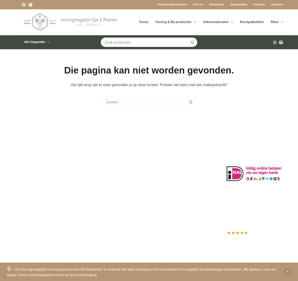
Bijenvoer (92, 192)
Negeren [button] (287, 271)
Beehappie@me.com (32, 204)
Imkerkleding (95, 205)
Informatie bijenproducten (172, 4)
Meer (277, 22)
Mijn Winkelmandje (170, 168)
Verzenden (259, 4)
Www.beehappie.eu (31, 198)
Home (143, 22)
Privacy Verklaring (100, 174)
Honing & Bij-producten (176, 22)
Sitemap (92, 211)
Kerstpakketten (252, 22)
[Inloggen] (275, 42)
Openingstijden (238, 4)
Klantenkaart (216, 4)
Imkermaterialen (219, 22)
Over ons (198, 4)
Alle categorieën (37, 42)
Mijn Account (166, 155)
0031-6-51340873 (29, 192)
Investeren (277, 4)
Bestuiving (93, 168)
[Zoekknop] (192, 42)
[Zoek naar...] (144, 42)
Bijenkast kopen (98, 186)
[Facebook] (23, 5)
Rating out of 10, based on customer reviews (253, 236)
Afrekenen (163, 174)
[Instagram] (30, 5)
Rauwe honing (96, 199)
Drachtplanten (96, 155)
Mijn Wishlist (165, 161)
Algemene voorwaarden (104, 180)
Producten (163, 149)
